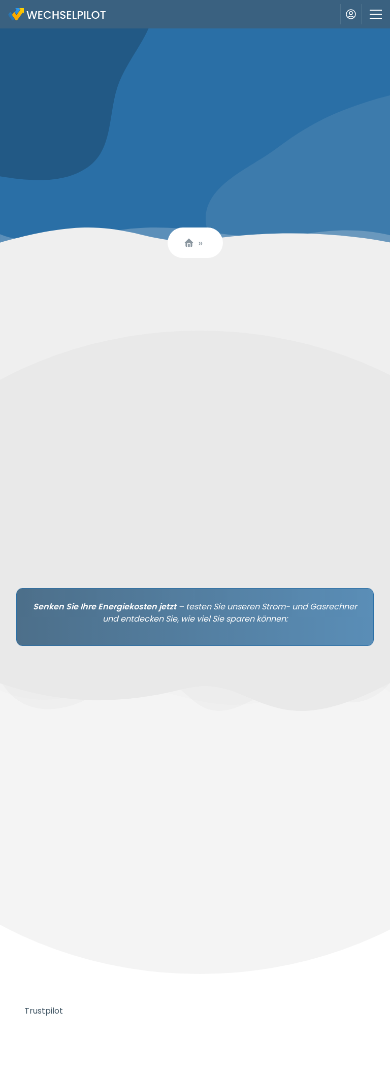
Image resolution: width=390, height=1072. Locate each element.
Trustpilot (43, 1011)
